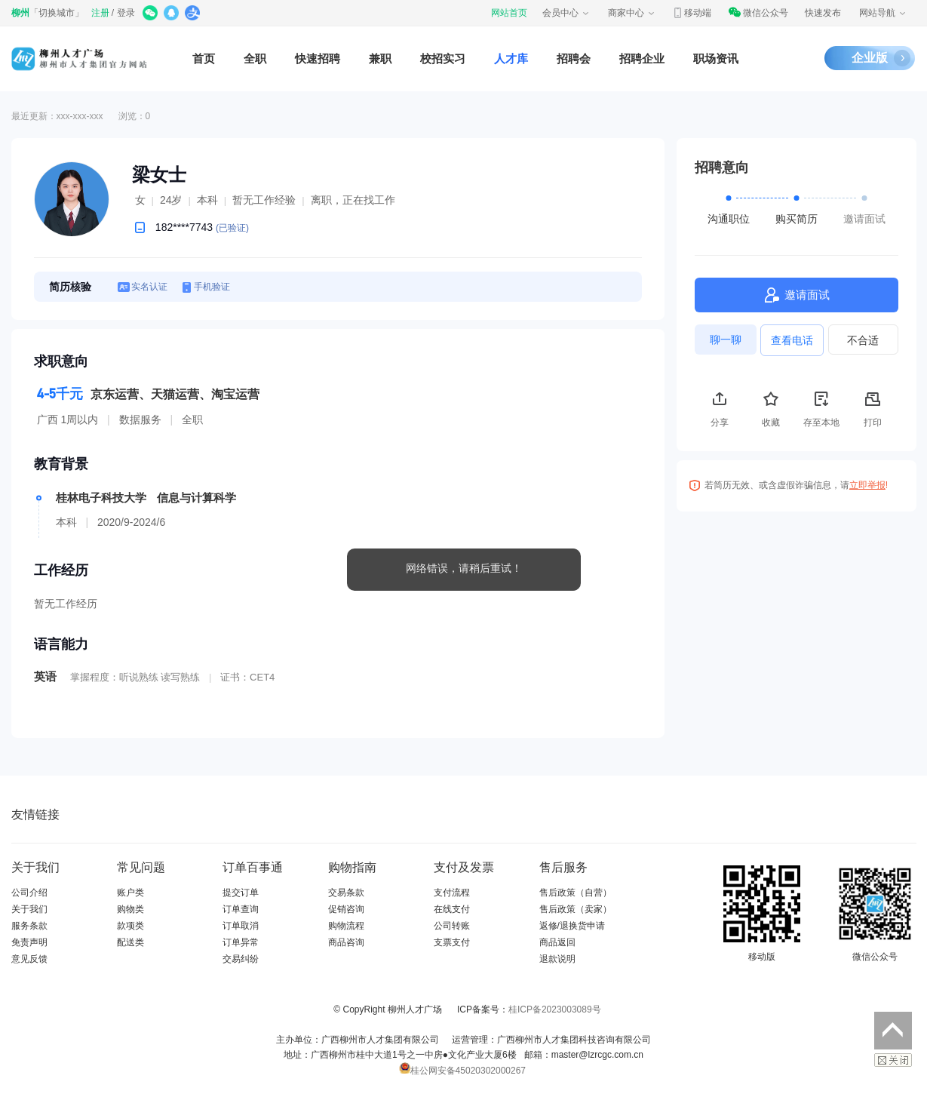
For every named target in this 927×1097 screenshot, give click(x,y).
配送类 (130, 942)
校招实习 (442, 58)
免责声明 (29, 942)
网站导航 (883, 13)
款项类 (130, 925)
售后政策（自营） (575, 892)
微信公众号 (758, 13)
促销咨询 (346, 909)
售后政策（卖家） (575, 909)
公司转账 (452, 925)
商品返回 (557, 942)
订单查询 (241, 909)
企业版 (870, 57)
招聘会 (574, 58)
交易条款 (346, 892)
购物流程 (346, 925)
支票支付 (452, 942)
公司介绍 (29, 892)
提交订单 (241, 892)
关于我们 (29, 909)
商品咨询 (346, 942)
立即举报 (867, 485)
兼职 (380, 58)
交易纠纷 (241, 959)
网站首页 (509, 13)
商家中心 (632, 13)
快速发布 (823, 13)
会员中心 (566, 13)
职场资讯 (715, 58)
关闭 (893, 1060)
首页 (203, 58)
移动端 (691, 13)
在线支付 (452, 909)
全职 (255, 58)
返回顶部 (893, 1030)
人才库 (511, 58)
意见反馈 (29, 959)
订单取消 (241, 925)
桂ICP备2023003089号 (554, 1009)
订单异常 (241, 942)
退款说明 (557, 959)
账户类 (130, 892)
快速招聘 (317, 58)
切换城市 (56, 13)
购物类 (130, 909)
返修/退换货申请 (572, 925)
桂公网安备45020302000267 (462, 1070)
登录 (126, 13)
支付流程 (452, 892)
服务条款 (29, 925)
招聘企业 (642, 58)
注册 (100, 13)
